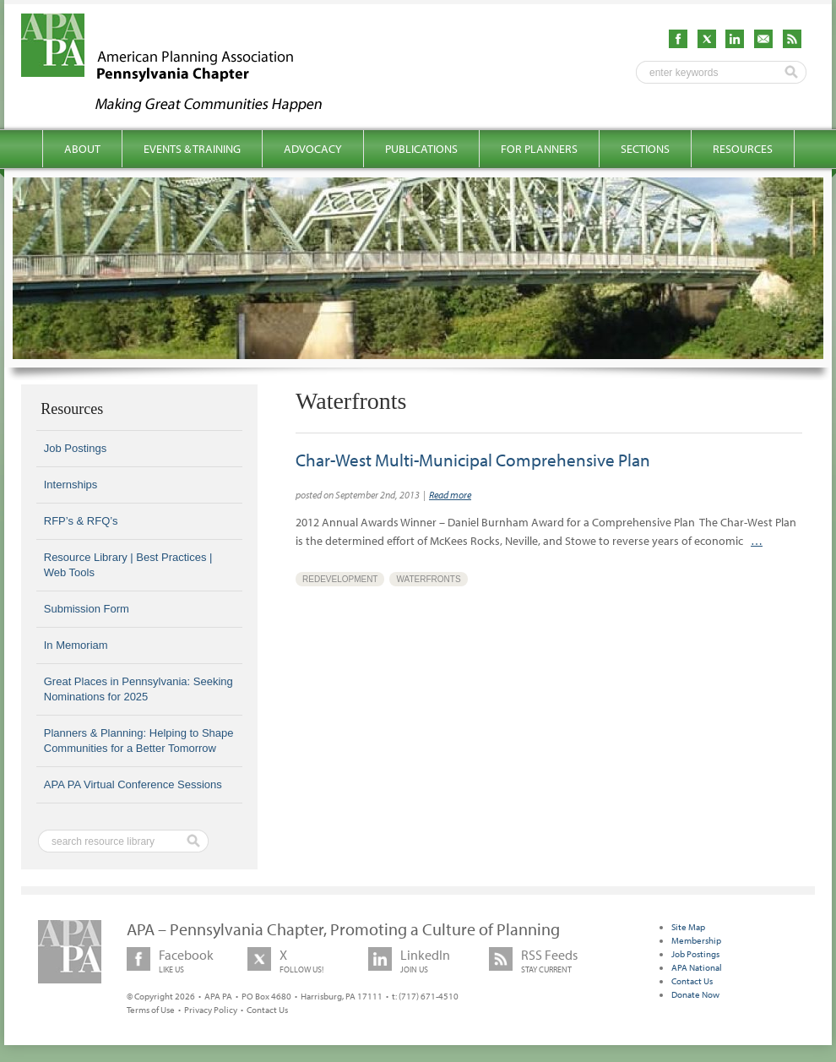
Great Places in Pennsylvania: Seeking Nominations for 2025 (138, 689)
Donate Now (695, 994)
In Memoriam (76, 645)
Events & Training (192, 148)
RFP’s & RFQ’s (81, 521)
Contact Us (267, 1010)
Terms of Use (151, 1010)
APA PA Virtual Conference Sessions (133, 784)
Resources (743, 148)
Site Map (688, 927)
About (82, 148)
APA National (696, 967)
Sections (645, 148)
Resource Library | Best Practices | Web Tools (128, 565)
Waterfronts (428, 579)
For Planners (539, 148)
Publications (421, 148)
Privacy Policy (210, 1010)
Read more (450, 494)
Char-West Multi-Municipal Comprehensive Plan (473, 460)
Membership (696, 940)
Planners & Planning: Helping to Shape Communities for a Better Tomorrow (139, 740)
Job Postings (75, 448)
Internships (71, 484)
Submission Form (86, 608)
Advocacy (313, 148)
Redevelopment (339, 579)
